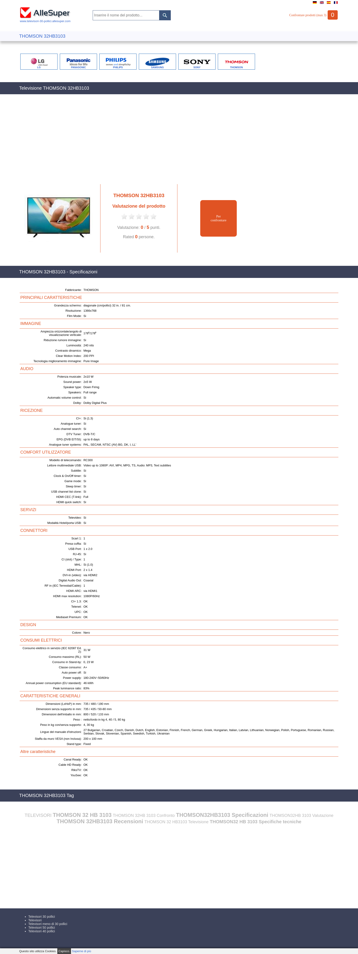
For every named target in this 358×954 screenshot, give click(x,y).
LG (39, 67)
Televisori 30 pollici (41, 916)
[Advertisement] (156, 142)
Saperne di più (81, 951)
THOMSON (236, 67)
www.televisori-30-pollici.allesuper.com (45, 19)
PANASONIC (78, 67)
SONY (196, 67)
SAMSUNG (157, 67)
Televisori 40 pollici (41, 931)
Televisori (35, 920)
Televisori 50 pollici (41, 927)
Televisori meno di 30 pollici (47, 924)
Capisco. (64, 951)
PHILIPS (118, 67)
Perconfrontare (218, 218)
